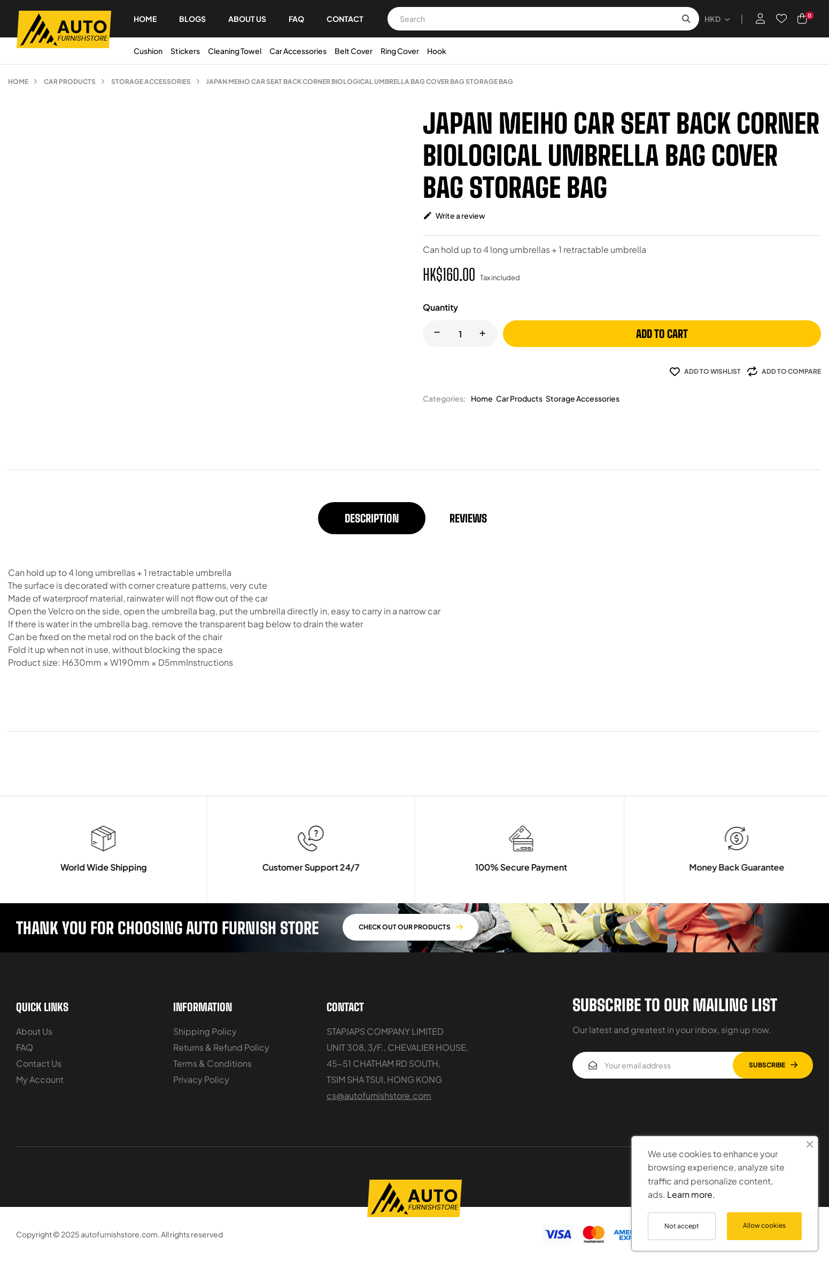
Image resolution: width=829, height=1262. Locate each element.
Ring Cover (400, 51)
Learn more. (691, 1194)
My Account (40, 1079)
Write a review (454, 215)
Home (482, 398)
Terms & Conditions (212, 1063)
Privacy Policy (201, 1079)
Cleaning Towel (234, 51)
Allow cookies (764, 1225)
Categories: (444, 398)
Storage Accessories (582, 398)
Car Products (519, 398)
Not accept (681, 1226)
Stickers (185, 51)
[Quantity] (460, 333)
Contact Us (38, 1063)
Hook (436, 51)
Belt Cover (354, 51)
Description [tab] (372, 518)
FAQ (24, 1047)
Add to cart (662, 333)
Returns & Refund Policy (221, 1047)
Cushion (148, 51)
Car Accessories (298, 51)
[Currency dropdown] (717, 18)
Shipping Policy (205, 1031)
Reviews (468, 518)
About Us (34, 1031)
